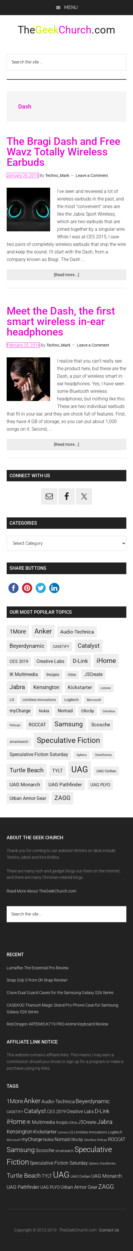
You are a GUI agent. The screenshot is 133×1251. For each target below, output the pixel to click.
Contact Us (109, 1230)
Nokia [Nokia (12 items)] (44, 711)
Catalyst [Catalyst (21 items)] (89, 645)
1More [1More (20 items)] (18, 631)
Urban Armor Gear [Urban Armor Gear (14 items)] (28, 798)
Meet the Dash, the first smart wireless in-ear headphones (61, 321)
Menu (71, 7)
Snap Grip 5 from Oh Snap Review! (37, 980)
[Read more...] (74, 276)
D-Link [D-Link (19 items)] (80, 661)
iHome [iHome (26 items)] (106, 660)
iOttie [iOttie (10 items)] (72, 675)
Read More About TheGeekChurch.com (41, 891)
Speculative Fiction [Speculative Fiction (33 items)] (68, 740)
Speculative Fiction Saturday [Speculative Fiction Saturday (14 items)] (39, 754)
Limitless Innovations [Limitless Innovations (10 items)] (39, 700)
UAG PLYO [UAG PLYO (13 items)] (100, 784)
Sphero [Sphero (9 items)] (81, 755)
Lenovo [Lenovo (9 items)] (106, 688)
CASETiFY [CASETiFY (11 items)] (61, 646)
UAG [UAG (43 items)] (79, 769)
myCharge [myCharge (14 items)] (20, 711)
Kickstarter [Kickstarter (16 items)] (80, 687)
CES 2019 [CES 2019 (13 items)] (19, 661)
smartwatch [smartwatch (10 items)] (19, 742)
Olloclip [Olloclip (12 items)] (87, 711)
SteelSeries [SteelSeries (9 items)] (103, 755)
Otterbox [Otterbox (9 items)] (109, 711)
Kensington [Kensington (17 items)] (46, 687)
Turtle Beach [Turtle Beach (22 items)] (27, 770)
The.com (66, 30)
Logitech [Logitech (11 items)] (71, 700)
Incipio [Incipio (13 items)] (52, 674)
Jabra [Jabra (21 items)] (17, 687)
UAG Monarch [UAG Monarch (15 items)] (25, 784)
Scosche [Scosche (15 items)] (100, 724)
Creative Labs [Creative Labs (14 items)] (50, 661)
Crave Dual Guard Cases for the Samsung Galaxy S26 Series (60, 992)
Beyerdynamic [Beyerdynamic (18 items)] (27, 646)
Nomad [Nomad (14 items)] (65, 711)
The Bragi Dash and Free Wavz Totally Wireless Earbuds (63, 151)
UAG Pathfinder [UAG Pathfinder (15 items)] (65, 784)
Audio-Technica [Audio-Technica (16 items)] (77, 632)
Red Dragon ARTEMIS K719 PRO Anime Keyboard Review (57, 1024)
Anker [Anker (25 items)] (43, 631)
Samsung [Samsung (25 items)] (68, 724)
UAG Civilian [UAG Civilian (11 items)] (106, 771)
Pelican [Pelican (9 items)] (15, 725)
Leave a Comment (92, 175)
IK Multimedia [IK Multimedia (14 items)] (24, 674)
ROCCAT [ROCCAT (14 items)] (37, 724)
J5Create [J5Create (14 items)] (93, 674)
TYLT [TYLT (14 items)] (57, 770)
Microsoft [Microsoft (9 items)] (94, 700)
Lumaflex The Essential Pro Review (38, 968)
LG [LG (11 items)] (12, 700)
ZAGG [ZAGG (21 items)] (62, 797)
